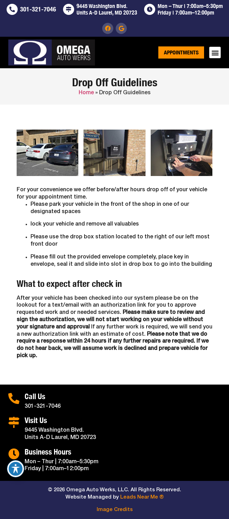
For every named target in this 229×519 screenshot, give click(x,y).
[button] (215, 52)
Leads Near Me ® (142, 497)
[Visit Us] (13, 422)
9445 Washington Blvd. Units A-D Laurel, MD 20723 (107, 9)
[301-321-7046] (12, 9)
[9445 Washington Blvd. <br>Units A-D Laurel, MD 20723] (68, 9)
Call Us (35, 396)
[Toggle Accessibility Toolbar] (15, 468)
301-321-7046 (38, 9)
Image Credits (115, 509)
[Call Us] (13, 398)
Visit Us (36, 420)
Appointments (181, 52)
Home (86, 92)
